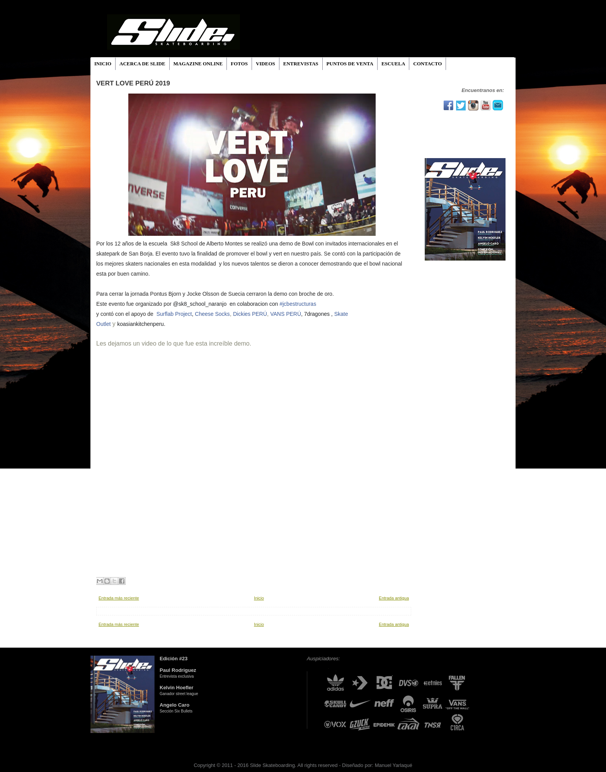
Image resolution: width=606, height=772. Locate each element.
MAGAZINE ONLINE (198, 63)
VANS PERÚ (285, 314)
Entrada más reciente (119, 598)
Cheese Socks (212, 314)
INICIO (102, 63)
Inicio (259, 598)
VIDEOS (265, 63)
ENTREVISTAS (300, 63)
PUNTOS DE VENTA (350, 63)
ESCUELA (393, 63)
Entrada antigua (394, 598)
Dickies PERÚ (250, 314)
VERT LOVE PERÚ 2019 (133, 83)
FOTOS (239, 63)
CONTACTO (427, 63)
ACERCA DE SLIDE (142, 63)
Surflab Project (174, 314)
